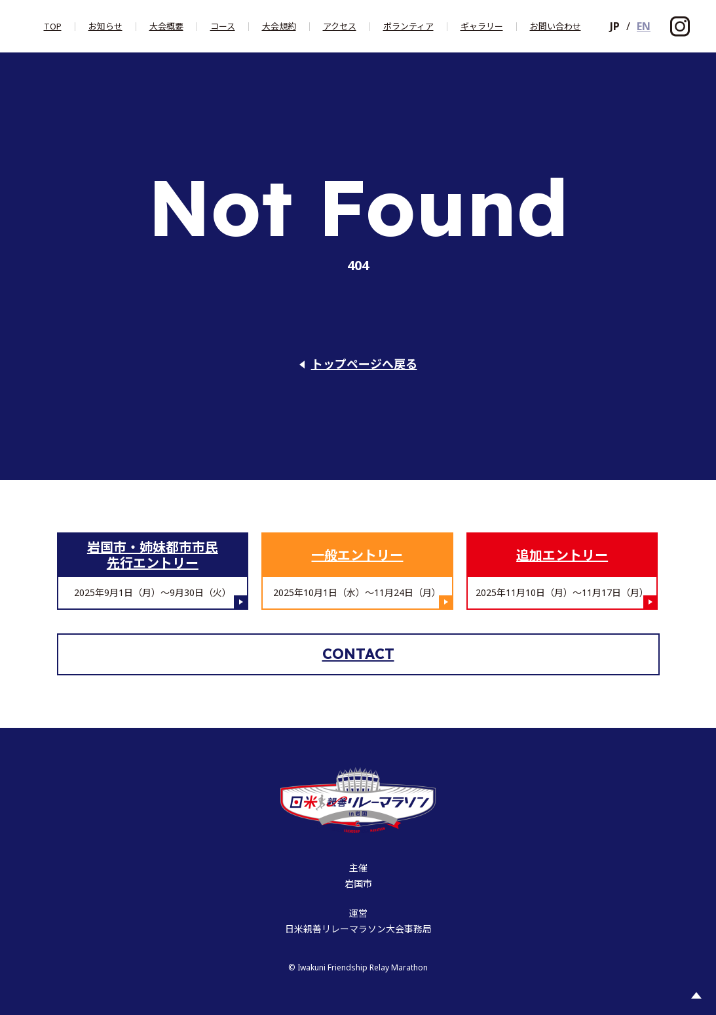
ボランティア (408, 26)
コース (222, 26)
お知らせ (105, 26)
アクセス (339, 26)
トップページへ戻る (364, 364)
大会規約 (279, 26)
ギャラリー (482, 26)
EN (643, 26)
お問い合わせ (555, 26)
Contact (358, 654)
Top (53, 26)
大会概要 (166, 26)
